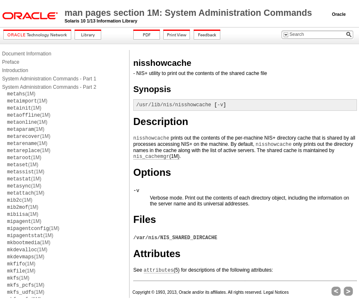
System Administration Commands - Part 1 (49, 79)
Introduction (15, 70)
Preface (10, 62)
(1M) (21, 94)
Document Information (26, 54)
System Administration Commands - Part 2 (49, 87)
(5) (162, 270)
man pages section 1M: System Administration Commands (189, 13)
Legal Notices (276, 292)
